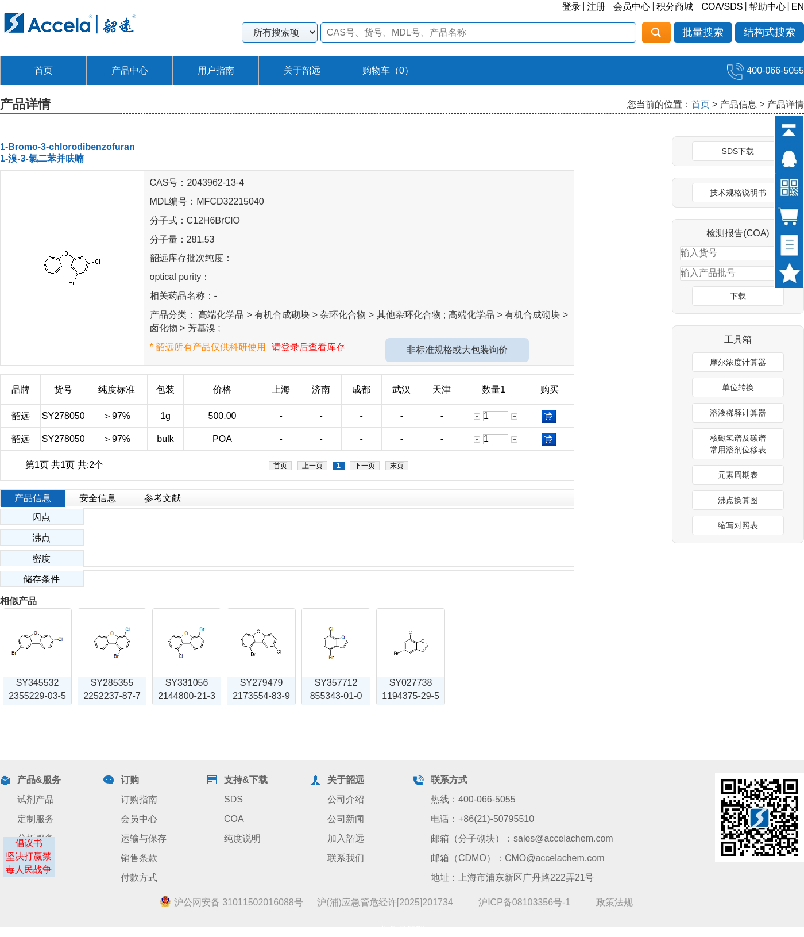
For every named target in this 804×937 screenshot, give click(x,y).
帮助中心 (767, 6)
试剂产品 (35, 799)
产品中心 (129, 70)
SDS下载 (738, 151)
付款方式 (139, 877)
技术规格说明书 (738, 192)
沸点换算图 (738, 500)
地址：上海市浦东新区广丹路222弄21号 (512, 877)
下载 (738, 296)
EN (797, 6)
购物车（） (387, 70)
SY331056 (186, 683)
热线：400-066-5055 (473, 799)
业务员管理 (402, 930)
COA (234, 819)
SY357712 (336, 683)
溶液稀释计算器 (738, 412)
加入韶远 (345, 838)
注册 (596, 6)
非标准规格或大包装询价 (457, 350)
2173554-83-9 (261, 696)
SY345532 (37, 683)
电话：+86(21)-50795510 (482, 819)
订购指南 (139, 799)
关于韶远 (302, 70)
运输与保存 (144, 838)
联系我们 (345, 858)
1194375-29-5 (410, 696)
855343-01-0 (336, 696)
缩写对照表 (738, 525)
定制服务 (35, 819)
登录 (571, 6)
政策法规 (614, 902)
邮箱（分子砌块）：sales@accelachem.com (522, 838)
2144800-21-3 (186, 696)
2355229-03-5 (37, 696)
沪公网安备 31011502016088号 (231, 902)
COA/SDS (722, 6)
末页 (397, 466)
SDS (233, 799)
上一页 (312, 466)
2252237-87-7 (112, 696)
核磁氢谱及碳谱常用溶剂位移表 (738, 443)
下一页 (364, 466)
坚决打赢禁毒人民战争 (29, 862)
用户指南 (216, 70)
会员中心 (631, 6)
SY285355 (112, 683)
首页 (43, 70)
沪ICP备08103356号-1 (524, 902)
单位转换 (738, 387)
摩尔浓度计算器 (738, 362)
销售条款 (139, 858)
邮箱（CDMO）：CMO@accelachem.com (518, 858)
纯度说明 (242, 838)
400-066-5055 (765, 70)
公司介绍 (345, 799)
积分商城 (674, 6)
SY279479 (261, 683)
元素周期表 (738, 474)
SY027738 (410, 683)
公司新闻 (345, 819)
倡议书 (28, 843)
